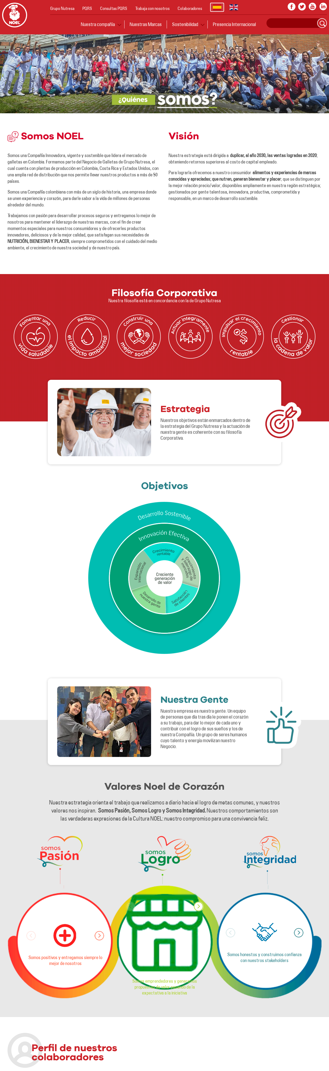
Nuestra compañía (98, 24)
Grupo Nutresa (62, 8)
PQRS (87, 8)
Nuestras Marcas (146, 24)
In (323, 6)
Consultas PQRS (113, 8)
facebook (291, 6)
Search (322, 23)
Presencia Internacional (234, 24)
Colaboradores (190, 8)
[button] (99, 936)
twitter (302, 6)
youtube (312, 6)
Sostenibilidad (185, 24)
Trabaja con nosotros (152, 8)
